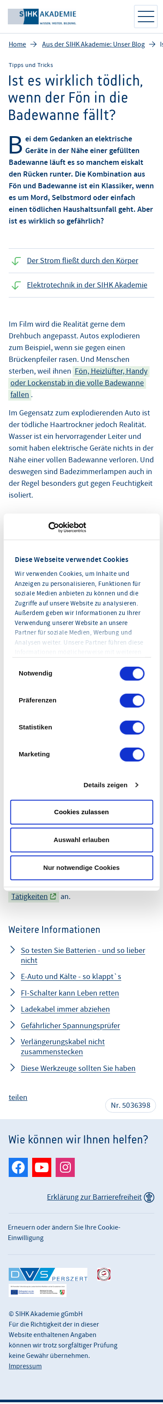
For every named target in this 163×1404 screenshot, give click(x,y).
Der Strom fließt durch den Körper (82, 262)
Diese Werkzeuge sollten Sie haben (78, 1070)
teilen (18, 1099)
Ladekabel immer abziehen (65, 1011)
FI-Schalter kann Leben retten (70, 995)
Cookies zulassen (81, 812)
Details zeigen (105, 785)
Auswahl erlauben (81, 839)
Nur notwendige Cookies (81, 867)
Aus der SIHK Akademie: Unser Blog (93, 46)
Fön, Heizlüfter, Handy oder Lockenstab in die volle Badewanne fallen (78, 384)
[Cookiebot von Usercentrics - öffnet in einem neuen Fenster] (48, 527)
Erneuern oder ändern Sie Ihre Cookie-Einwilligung (64, 1234)
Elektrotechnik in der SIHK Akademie (87, 287)
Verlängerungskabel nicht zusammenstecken (63, 1049)
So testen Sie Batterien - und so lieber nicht (83, 957)
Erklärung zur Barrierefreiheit (94, 1199)
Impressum (25, 1368)
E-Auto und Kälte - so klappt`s (71, 978)
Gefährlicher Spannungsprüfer (70, 1028)
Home (17, 46)
